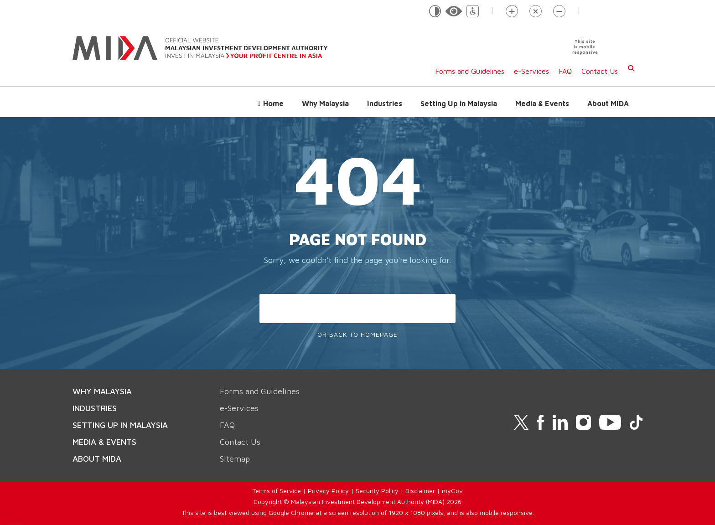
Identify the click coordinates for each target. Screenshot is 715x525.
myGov (452, 490)
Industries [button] (384, 103)
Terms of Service (276, 490)
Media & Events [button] (542, 103)
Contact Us (599, 71)
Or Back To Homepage (357, 334)
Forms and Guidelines (469, 71)
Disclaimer (420, 490)
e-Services (531, 71)
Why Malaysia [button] (325, 103)
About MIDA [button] (608, 103)
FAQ (565, 71)
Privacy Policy (328, 490)
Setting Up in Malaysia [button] (458, 103)
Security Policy (377, 490)
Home (273, 103)
